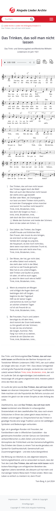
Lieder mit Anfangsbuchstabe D (27, 26)
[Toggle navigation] (51, 19)
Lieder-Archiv (9, 26)
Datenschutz (25, 499)
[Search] (18, 19)
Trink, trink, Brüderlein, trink (33, 372)
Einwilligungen (28, 504)
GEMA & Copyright (40, 499)
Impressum (13, 499)
